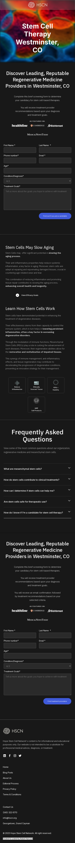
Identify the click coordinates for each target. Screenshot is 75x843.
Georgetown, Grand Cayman (16, 823)
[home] (37, 5)
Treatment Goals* (12, 186)
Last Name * (45, 145)
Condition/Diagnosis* (14, 176)
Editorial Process (11, 783)
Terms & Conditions (12, 794)
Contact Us (8, 807)
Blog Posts (8, 772)
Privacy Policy (9, 789)
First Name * (9, 145)
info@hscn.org (10, 818)
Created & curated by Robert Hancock (18, 839)
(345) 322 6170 (10, 812)
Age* (6, 166)
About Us (7, 778)
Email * (42, 155)
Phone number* (11, 155)
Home (5, 767)
